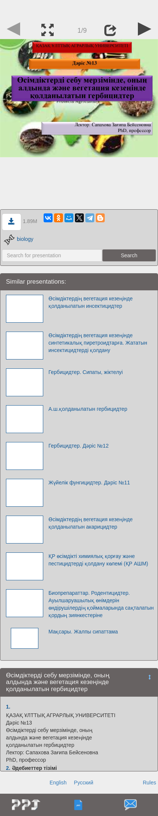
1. (8, 707)
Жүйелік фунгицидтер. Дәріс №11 (89, 483)
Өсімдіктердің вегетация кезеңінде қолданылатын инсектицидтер (90, 302)
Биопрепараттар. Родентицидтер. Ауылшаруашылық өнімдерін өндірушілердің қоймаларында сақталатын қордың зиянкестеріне (101, 604)
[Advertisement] (79, 9)
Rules (149, 783)
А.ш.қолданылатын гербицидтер (87, 409)
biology (18, 239)
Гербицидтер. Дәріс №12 (78, 446)
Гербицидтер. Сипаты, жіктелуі (85, 372)
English (58, 783)
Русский (83, 783)
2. (8, 768)
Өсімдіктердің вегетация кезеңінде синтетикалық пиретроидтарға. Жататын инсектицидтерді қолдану (97, 342)
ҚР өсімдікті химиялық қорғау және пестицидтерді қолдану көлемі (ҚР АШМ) (98, 560)
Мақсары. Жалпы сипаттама (83, 632)
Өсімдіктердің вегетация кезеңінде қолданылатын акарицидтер (90, 523)
